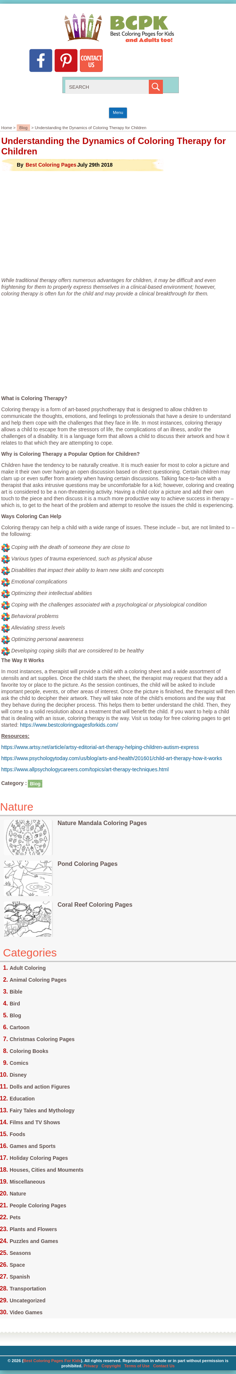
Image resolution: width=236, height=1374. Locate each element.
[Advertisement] (118, 224)
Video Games (26, 1312)
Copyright (111, 1366)
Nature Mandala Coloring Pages (102, 823)
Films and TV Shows (35, 1122)
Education (22, 1099)
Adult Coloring (28, 968)
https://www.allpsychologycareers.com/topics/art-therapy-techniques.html (84, 769)
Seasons (20, 1253)
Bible (16, 992)
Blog (23, 127)
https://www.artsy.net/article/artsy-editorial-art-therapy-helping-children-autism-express (100, 747)
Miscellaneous (27, 1182)
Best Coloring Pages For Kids (52, 1360)
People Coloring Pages (38, 1205)
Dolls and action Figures (40, 1087)
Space (17, 1265)
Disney (18, 1075)
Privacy (90, 1366)
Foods (17, 1134)
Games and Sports (33, 1146)
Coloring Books (29, 1051)
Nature (18, 1194)
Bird (15, 1004)
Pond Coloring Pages (88, 864)
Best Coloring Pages (51, 165)
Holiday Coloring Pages (39, 1158)
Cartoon (20, 1027)
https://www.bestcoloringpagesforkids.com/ (69, 725)
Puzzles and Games (34, 1241)
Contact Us (164, 1366)
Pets (15, 1217)
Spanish (20, 1277)
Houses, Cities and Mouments (46, 1170)
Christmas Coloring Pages (42, 1039)
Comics (19, 1063)
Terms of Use (137, 1366)
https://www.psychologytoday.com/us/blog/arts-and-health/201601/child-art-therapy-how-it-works (111, 758)
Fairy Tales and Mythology (42, 1110)
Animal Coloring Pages (38, 980)
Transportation (28, 1289)
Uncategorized (27, 1300)
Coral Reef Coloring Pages (95, 905)
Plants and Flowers (33, 1229)
